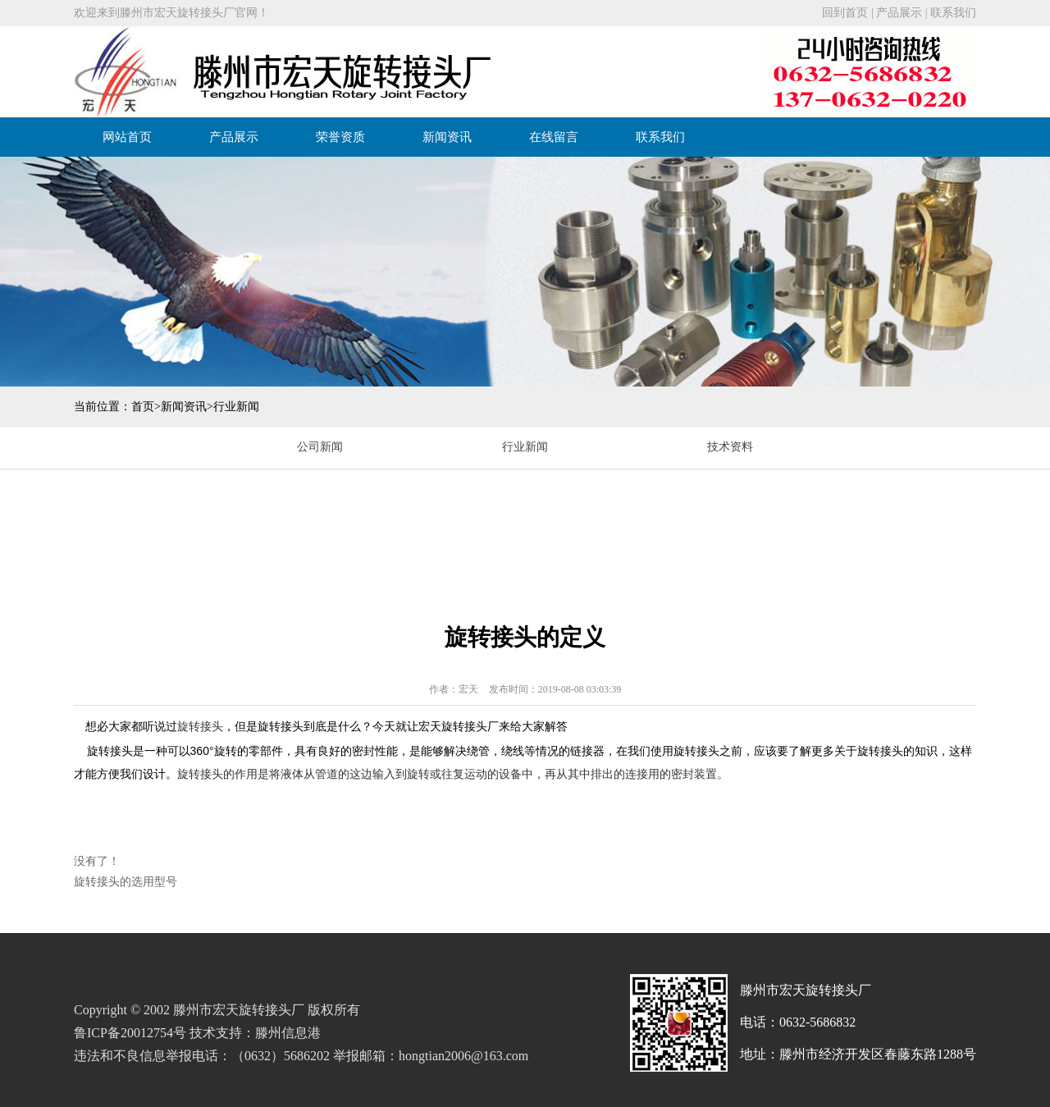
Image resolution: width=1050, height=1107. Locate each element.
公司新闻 (320, 447)
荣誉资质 (340, 137)
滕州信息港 (288, 1033)
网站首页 (127, 137)
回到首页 (845, 13)
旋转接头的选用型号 (125, 882)
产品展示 (899, 13)
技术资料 (730, 447)
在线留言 (553, 137)
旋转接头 (200, 726)
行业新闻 (236, 406)
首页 (142, 406)
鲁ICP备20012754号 (130, 1033)
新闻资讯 (447, 137)
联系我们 (953, 13)
